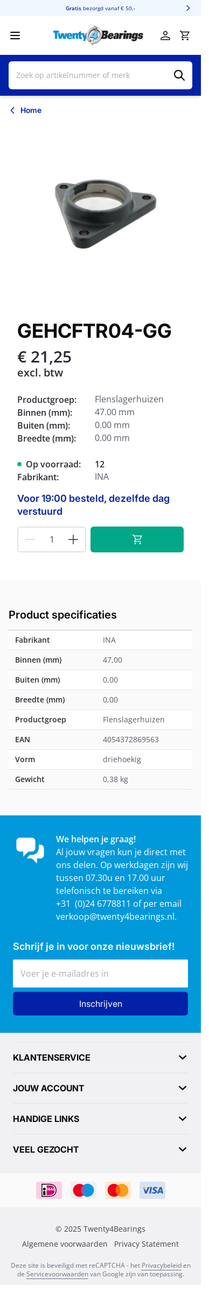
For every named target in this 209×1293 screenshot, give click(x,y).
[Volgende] (188, 8)
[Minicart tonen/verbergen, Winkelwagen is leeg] (184, 35)
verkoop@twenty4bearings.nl (115, 916)
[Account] (165, 35)
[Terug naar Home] (25, 110)
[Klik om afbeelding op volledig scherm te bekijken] (100, 215)
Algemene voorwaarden (65, 1244)
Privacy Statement (146, 1244)
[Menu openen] (15, 35)
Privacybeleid (162, 1265)
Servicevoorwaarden (57, 1273)
